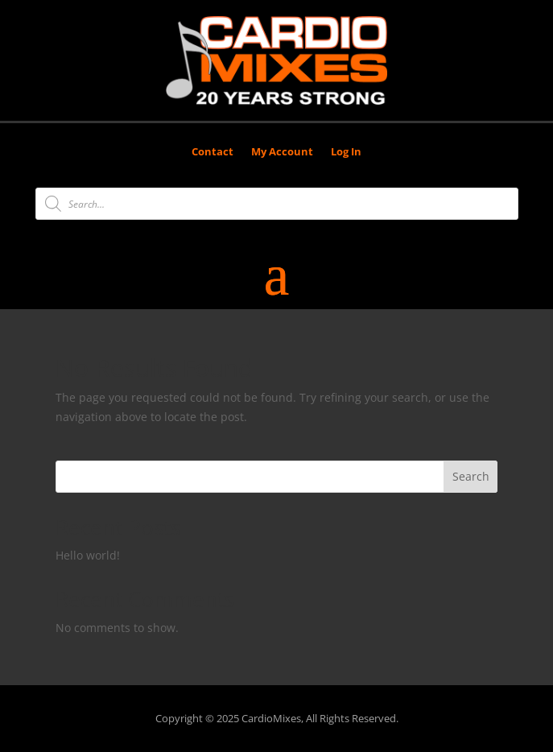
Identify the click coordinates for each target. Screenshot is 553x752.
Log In (346, 152)
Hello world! (88, 555)
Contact (212, 152)
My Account (282, 152)
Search (470, 476)
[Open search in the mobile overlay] (276, 204)
